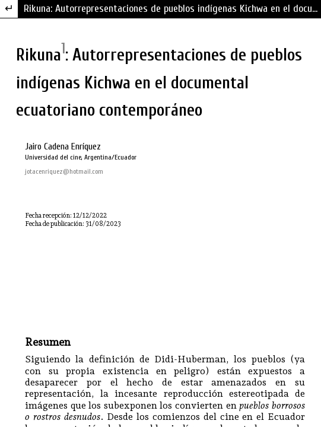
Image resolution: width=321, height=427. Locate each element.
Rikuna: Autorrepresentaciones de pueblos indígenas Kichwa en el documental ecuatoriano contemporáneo (172, 8)
